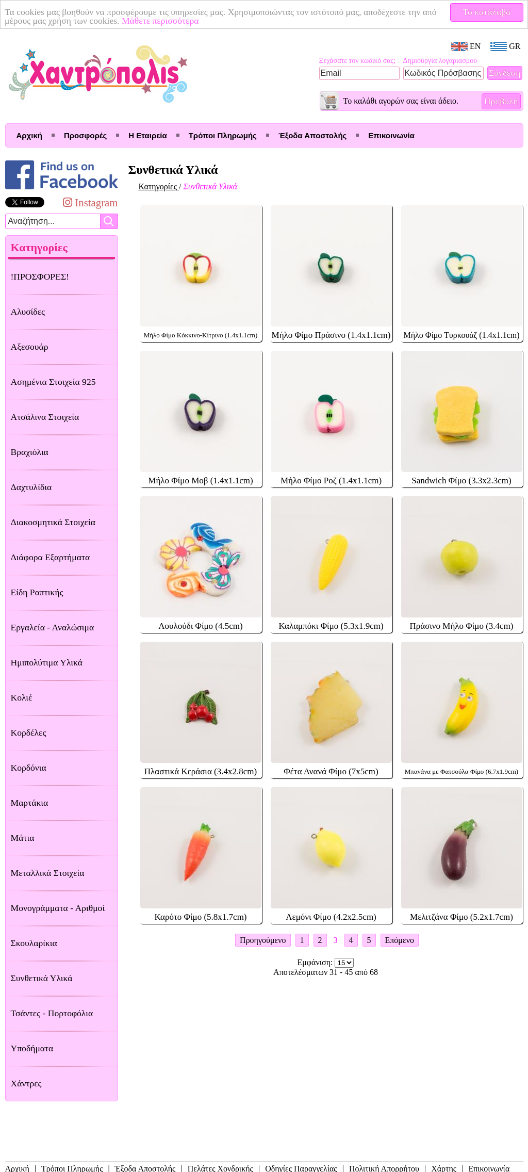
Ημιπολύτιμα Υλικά (46, 662)
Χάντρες (26, 1083)
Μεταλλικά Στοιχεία (48, 873)
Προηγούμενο (263, 940)
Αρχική (29, 135)
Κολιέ (21, 697)
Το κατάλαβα (487, 12)
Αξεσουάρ (29, 346)
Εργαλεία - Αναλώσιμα (52, 627)
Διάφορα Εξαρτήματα (50, 557)
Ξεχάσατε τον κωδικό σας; (357, 60)
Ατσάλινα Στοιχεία (45, 417)
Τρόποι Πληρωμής (223, 135)
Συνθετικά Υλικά (42, 978)
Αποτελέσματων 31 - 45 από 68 (325, 972)
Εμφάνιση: (316, 962)
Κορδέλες (28, 732)
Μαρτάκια (29, 802)
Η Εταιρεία (147, 135)
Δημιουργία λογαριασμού (440, 60)
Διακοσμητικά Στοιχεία (53, 522)
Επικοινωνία (391, 135)
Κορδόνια (28, 767)
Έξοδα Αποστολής (312, 135)
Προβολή (501, 101)
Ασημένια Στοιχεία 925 (53, 382)
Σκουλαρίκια (34, 943)
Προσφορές (85, 135)
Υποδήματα (32, 1048)
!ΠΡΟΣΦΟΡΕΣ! (40, 276)
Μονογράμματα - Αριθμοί (58, 908)
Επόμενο (399, 940)
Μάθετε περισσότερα (160, 20)
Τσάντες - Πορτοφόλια (52, 1013)
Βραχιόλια (29, 452)
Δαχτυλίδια (31, 487)
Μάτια (23, 838)
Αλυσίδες (28, 311)
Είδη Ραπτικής (37, 592)
